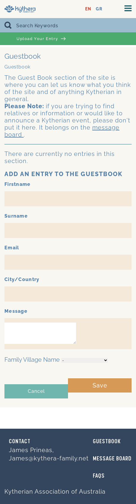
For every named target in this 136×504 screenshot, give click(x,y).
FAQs (99, 476)
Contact (19, 442)
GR (99, 9)
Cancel (36, 391)
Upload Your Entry (41, 38)
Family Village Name (32, 359)
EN (88, 9)
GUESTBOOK (107, 442)
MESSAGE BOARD (112, 459)
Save (100, 385)
